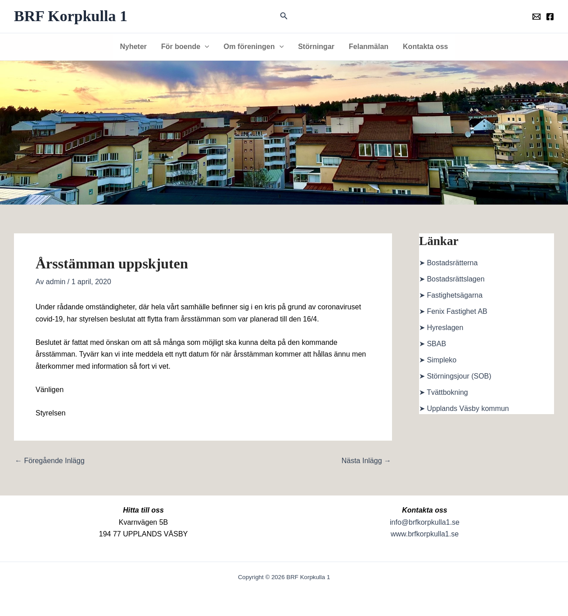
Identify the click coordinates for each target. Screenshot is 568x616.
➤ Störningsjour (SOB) (455, 376)
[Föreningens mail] (536, 17)
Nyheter (133, 46)
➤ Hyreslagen (441, 327)
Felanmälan (368, 46)
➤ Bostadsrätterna (448, 263)
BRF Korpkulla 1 (70, 16)
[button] (284, 16)
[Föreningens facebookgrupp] (550, 17)
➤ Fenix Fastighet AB (453, 311)
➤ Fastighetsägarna (450, 295)
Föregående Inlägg (50, 460)
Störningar (316, 46)
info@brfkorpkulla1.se (425, 522)
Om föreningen (254, 46)
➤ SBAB (432, 344)
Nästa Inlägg (366, 460)
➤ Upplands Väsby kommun (464, 408)
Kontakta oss (425, 46)
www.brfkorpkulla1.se (425, 534)
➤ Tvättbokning (443, 392)
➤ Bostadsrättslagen (452, 279)
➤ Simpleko (437, 360)
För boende (185, 46)
